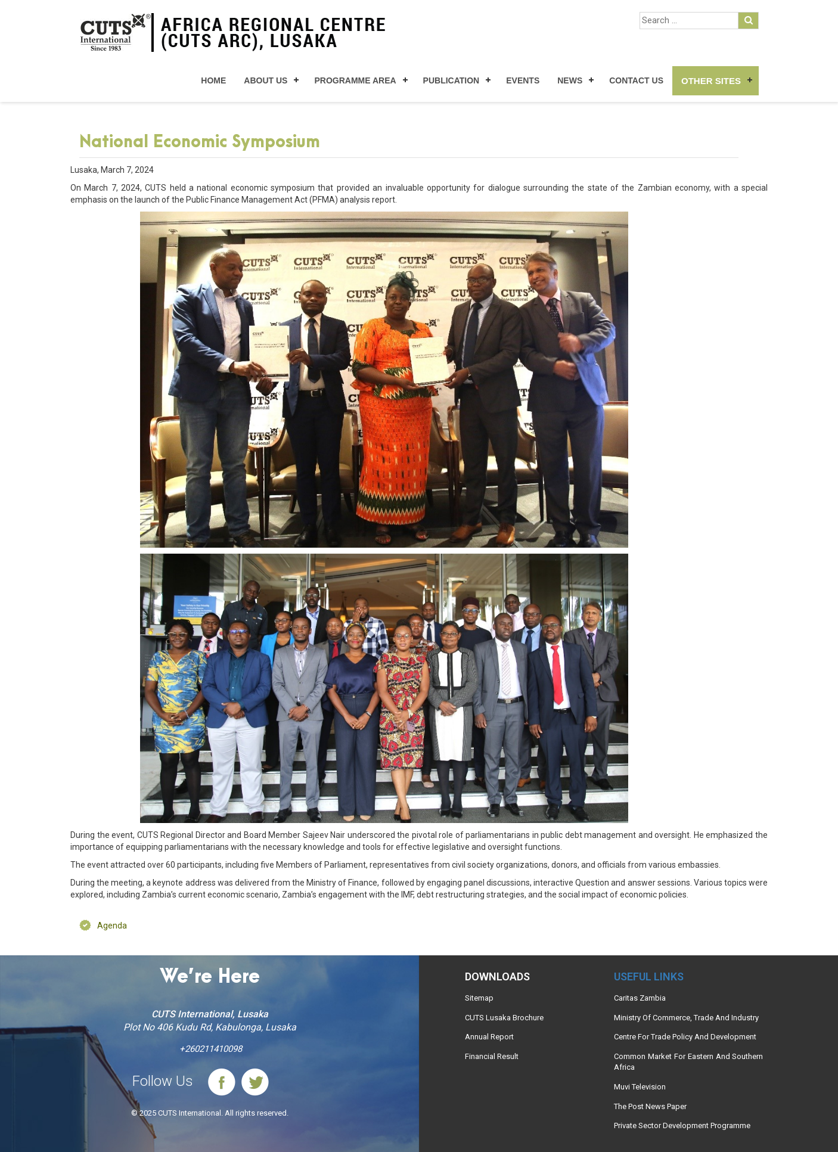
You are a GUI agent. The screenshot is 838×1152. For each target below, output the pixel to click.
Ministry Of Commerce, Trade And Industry (686, 1017)
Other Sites (711, 81)
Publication (451, 80)
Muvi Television (640, 1086)
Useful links (649, 976)
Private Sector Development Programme (682, 1125)
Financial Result (492, 1056)
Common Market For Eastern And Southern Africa (688, 1062)
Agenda (112, 925)
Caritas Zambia (640, 997)
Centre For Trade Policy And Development (685, 1036)
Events (522, 80)
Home (213, 80)
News (569, 80)
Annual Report (489, 1036)
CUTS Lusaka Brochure (504, 1017)
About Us (265, 80)
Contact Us (636, 80)
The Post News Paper (650, 1106)
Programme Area (355, 80)
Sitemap (479, 997)
